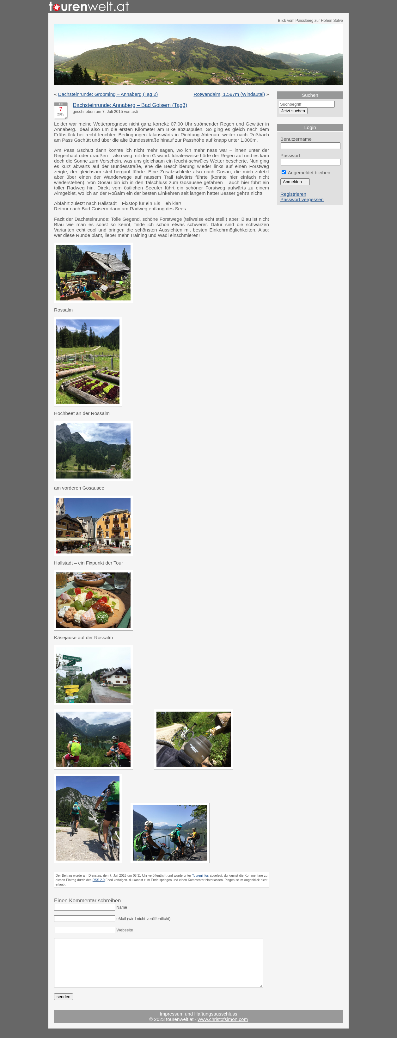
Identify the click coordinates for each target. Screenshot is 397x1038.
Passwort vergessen (302, 199)
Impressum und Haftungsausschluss (198, 1023)
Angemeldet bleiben (306, 172)
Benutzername (296, 139)
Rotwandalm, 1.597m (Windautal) (229, 94)
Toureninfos (200, 875)
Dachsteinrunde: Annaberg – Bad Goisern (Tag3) (130, 105)
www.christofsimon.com (223, 1028)
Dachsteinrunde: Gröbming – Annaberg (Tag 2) (108, 94)
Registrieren (293, 194)
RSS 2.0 (99, 880)
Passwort (290, 155)
